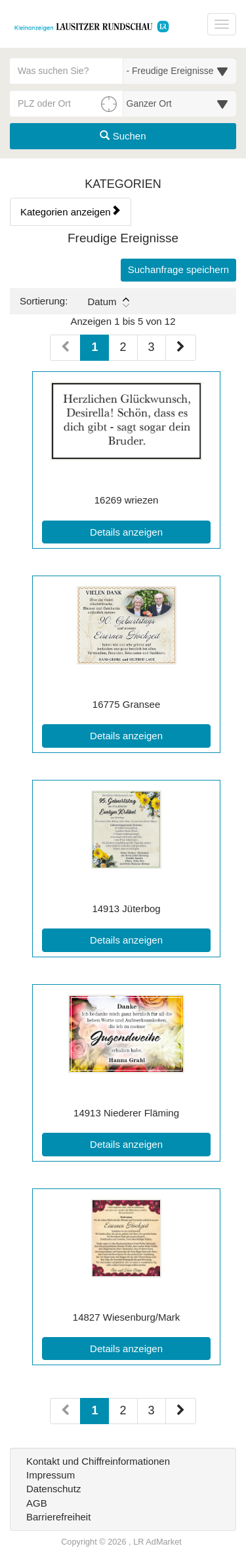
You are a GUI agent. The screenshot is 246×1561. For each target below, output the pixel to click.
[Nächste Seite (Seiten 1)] (180, 348)
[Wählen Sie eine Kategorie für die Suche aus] (180, 71)
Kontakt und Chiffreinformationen (98, 1461)
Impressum (50, 1474)
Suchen (123, 135)
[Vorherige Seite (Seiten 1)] (65, 348)
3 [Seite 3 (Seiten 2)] (151, 1410)
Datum (108, 301)
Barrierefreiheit (58, 1516)
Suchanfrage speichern (178, 269)
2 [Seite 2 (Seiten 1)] (122, 347)
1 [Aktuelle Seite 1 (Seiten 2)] (94, 1409)
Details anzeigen (150, 531)
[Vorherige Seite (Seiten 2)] (65, 1411)
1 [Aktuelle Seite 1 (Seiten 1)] (94, 346)
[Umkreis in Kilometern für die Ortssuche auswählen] (180, 103)
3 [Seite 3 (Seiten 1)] (151, 347)
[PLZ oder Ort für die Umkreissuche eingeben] (66, 103)
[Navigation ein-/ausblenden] (221, 24)
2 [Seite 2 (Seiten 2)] (122, 1410)
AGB (36, 1503)
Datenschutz (53, 1488)
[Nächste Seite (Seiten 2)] (180, 1411)
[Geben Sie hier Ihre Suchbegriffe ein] (66, 71)
